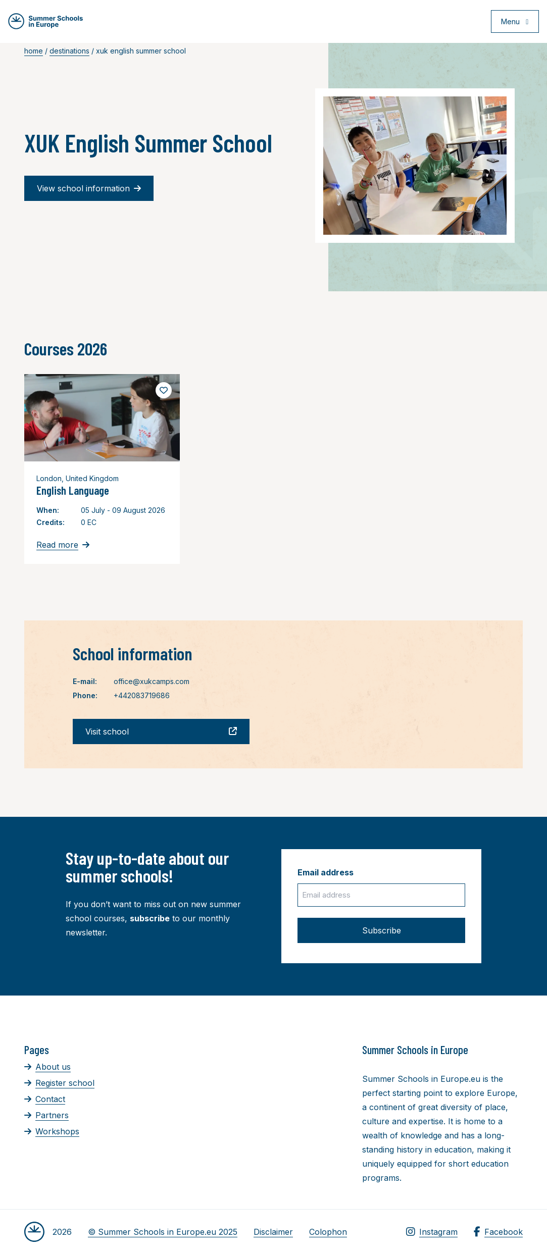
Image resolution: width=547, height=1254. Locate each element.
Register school (59, 1083)
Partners (46, 1115)
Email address (325, 872)
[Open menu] (512, 22)
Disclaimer (273, 1232)
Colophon (328, 1232)
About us (47, 1067)
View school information (89, 188)
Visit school (161, 731)
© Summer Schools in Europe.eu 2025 (162, 1232)
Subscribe (381, 930)
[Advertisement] (294, 1098)
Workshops (51, 1131)
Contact (44, 1099)
